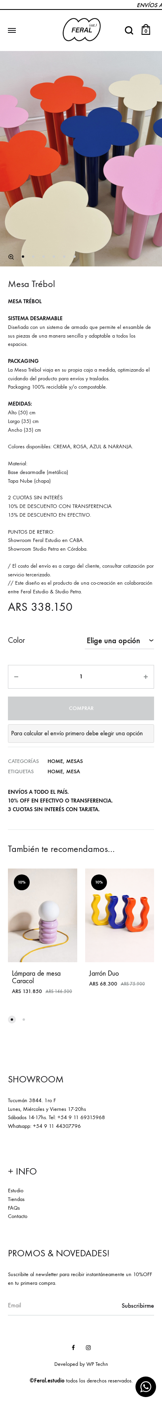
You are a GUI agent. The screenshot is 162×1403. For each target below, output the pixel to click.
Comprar (81, 708)
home (55, 771)
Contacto (17, 1216)
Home (55, 761)
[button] (12, 1019)
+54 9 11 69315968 (81, 1117)
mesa (73, 771)
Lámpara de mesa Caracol (36, 977)
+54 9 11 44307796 (57, 1126)
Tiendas (16, 1199)
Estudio (15, 1190)
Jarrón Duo (104, 973)
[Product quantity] (81, 676)
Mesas (74, 761)
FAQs (14, 1208)
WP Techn (97, 1364)
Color (16, 640)
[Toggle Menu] (12, 30)
